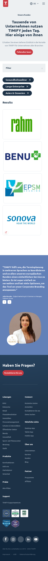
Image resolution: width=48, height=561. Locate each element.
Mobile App (29, 436)
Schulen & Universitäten (11, 426)
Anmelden (29, 407)
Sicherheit (6, 474)
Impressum (6, 554)
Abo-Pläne (6, 488)
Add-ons (6, 466)
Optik (5, 448)
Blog (26, 462)
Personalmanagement (11, 422)
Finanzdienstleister (10, 414)
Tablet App (29, 432)
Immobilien (7, 418)
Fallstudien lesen (24, 52)
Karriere (28, 454)
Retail (5, 411)
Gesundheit (7, 437)
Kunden (27, 458)
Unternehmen (30, 451)
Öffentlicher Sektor (10, 429)
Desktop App (30, 428)
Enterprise (6, 407)
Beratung (6, 444)
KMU (4, 403)
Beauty (5, 433)
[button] (4, 302)
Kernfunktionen (8, 463)
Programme (29, 477)
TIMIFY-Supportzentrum (11, 503)
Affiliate (28, 481)
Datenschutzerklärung (27, 554)
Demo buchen (30, 414)
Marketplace (7, 470)
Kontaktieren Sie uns (13, 373)
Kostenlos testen (31, 403)
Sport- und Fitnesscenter (12, 441)
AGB (14, 554)
